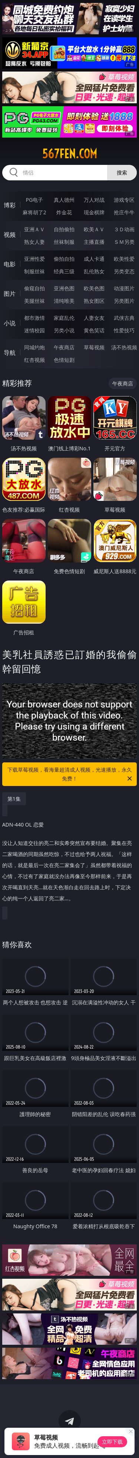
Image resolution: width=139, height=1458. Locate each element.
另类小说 (64, 330)
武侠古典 (124, 317)
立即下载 (112, 1441)
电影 (10, 264)
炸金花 (64, 212)
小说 (10, 323)
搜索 (122, 172)
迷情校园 (34, 330)
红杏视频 (34, 359)
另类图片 (124, 300)
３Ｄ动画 (124, 229)
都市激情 (34, 317)
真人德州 (64, 199)
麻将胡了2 (34, 212)
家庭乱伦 (64, 317)
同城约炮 (34, 347)
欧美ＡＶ (94, 229)
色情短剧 (64, 359)
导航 (10, 353)
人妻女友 (94, 317)
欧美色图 (94, 288)
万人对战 (94, 199)
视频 (10, 235)
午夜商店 (64, 347)
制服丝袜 (34, 271)
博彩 (10, 205)
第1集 (14, 798)
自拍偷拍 (64, 229)
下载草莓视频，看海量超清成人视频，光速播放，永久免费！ (70, 774)
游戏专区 (124, 199)
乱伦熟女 (94, 271)
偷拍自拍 (64, 258)
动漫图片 (124, 288)
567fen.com (69, 153)
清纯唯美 (64, 300)
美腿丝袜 (34, 300)
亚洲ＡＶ (34, 229)
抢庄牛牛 (124, 212)
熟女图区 (94, 300)
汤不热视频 (124, 347)
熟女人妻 (34, 241)
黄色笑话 (94, 330)
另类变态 (124, 271)
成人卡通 (94, 258)
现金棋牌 (94, 212)
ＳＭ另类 (124, 241)
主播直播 (94, 241)
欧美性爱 (124, 258)
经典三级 (64, 271)
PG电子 (34, 199)
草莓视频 (94, 347)
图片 (10, 294)
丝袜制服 (64, 241)
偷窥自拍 (34, 288)
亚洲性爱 (34, 258)
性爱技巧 (124, 330)
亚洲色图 (64, 288)
